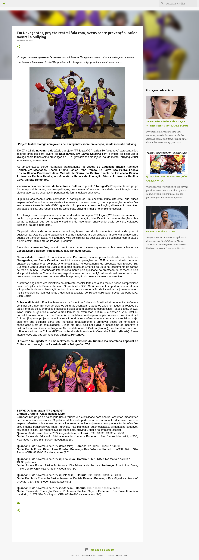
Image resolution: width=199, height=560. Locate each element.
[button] (18, 47)
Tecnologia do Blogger (99, 549)
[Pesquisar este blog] (181, 3)
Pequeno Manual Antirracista (160, 231)
